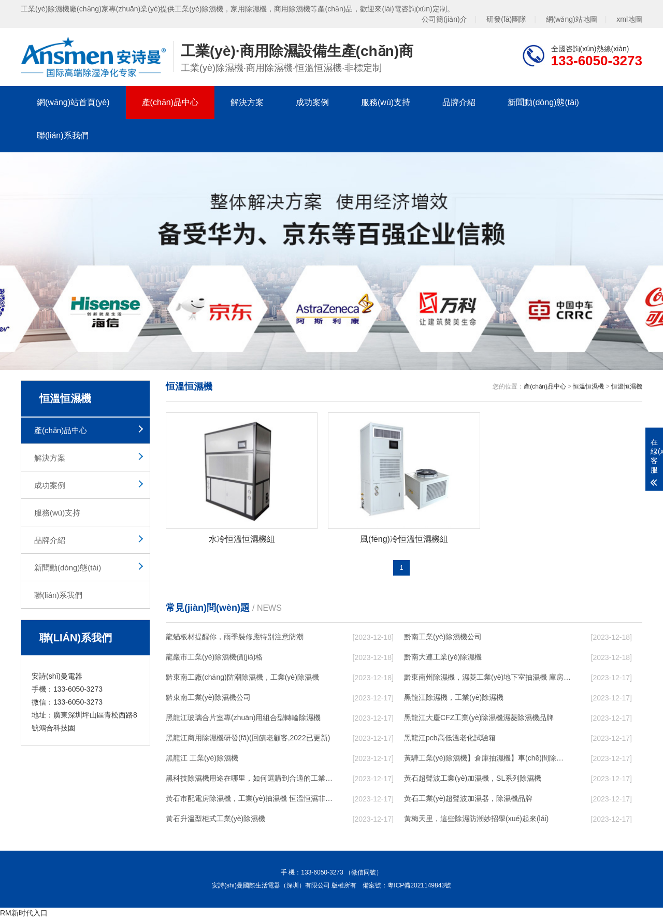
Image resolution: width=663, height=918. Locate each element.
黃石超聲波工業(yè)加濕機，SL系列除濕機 (472, 778)
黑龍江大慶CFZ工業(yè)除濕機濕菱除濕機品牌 (479, 717)
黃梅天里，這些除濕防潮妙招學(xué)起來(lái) (476, 818)
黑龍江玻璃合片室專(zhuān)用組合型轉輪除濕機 (243, 717)
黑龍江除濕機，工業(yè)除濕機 (453, 697)
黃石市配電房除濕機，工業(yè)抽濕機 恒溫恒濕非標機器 (249, 798)
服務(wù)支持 (385, 102)
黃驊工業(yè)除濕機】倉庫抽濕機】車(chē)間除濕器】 (487, 758)
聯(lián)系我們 (63, 135)
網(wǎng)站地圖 (571, 19)
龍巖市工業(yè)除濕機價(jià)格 (214, 657)
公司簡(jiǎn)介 (444, 19)
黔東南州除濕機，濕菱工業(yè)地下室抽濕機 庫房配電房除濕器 (487, 677)
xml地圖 (629, 19)
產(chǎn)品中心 (170, 102)
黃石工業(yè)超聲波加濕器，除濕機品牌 (468, 798)
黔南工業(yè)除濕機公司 (443, 637)
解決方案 (247, 102)
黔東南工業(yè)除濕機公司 (208, 697)
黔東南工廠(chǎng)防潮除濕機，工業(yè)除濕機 (242, 677)
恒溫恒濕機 (588, 386)
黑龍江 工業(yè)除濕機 (202, 758)
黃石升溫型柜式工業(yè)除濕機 (215, 818)
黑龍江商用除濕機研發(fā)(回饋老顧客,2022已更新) (248, 738)
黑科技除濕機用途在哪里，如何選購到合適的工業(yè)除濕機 (249, 778)
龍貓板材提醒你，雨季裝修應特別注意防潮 (235, 637)
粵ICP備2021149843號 (419, 885)
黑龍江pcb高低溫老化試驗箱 (450, 738)
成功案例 (312, 102)
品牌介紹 (458, 102)
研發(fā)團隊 (506, 19)
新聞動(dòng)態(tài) (543, 102)
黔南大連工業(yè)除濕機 (443, 657)
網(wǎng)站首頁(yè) (73, 102)
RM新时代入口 (24, 913)
